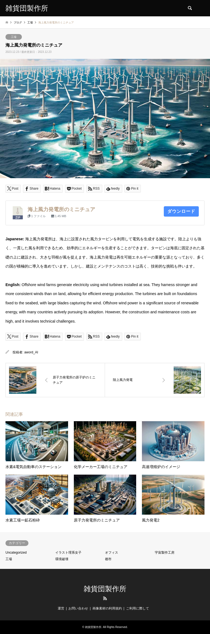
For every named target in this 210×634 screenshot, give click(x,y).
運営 (61, 608)
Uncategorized (16, 552)
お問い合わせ (78, 608)
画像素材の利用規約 (107, 608)
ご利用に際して (137, 608)
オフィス (111, 552)
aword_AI (31, 352)
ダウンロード (181, 211)
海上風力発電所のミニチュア (61, 209)
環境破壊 (61, 559)
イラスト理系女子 (68, 552)
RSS (105, 598)
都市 (108, 559)
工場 (13, 36)
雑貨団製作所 (105, 589)
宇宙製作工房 (164, 552)
